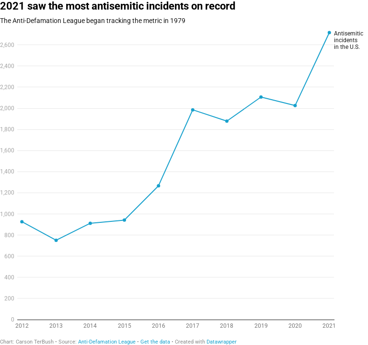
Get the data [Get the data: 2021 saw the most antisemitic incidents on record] (155, 342)
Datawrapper (222, 342)
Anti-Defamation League (107, 342)
